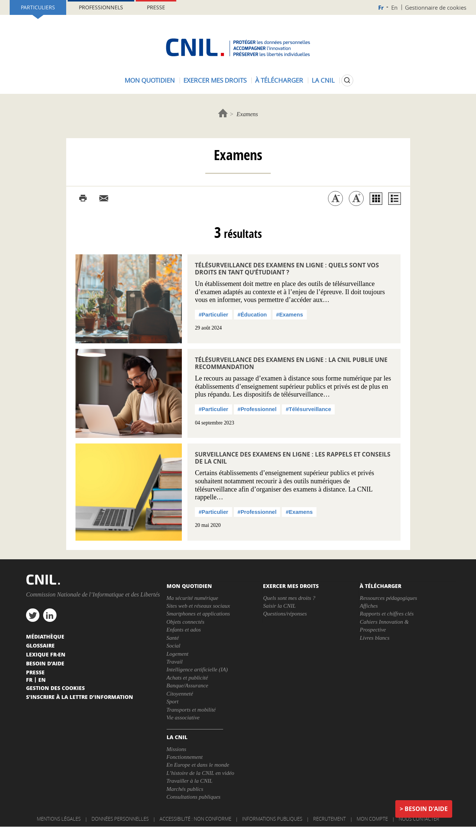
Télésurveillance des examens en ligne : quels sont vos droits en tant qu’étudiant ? (287, 268)
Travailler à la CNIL (190, 781)
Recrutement (329, 818)
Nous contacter (419, 818)
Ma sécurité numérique (192, 598)
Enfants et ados (184, 630)
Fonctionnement (185, 757)
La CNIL (323, 80)
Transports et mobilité (191, 710)
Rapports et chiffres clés (387, 614)
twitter (32, 615)
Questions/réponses (285, 614)
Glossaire (40, 645)
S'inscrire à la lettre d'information (79, 696)
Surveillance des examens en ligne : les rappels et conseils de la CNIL (292, 457)
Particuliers (38, 7)
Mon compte (372, 818)
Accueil (223, 113)
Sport (173, 701)
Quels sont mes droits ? (289, 598)
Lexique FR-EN (45, 654)
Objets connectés (186, 622)
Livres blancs (374, 638)
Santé (173, 638)
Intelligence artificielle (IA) (197, 669)
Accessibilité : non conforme (195, 818)
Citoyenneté (180, 694)
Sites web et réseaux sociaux (198, 606)
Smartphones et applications (198, 614)
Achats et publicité (187, 678)
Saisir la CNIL (279, 606)
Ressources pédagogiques (388, 598)
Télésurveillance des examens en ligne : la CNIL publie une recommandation (291, 363)
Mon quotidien (150, 80)
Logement (178, 654)
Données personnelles (120, 818)
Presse (156, 7)
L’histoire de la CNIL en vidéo (200, 773)
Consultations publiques (194, 797)
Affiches (368, 606)
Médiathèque (45, 636)
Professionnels (101, 7)
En (394, 7)
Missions (176, 749)
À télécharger (279, 80)
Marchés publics (185, 789)
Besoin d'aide (426, 809)
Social (174, 646)
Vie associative (183, 718)
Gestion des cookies (55, 687)
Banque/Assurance (187, 685)
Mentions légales (59, 818)
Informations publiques (272, 818)
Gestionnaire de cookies (435, 7)
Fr (381, 8)
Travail (175, 662)
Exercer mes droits (215, 80)
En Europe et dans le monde (198, 765)
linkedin (50, 615)
